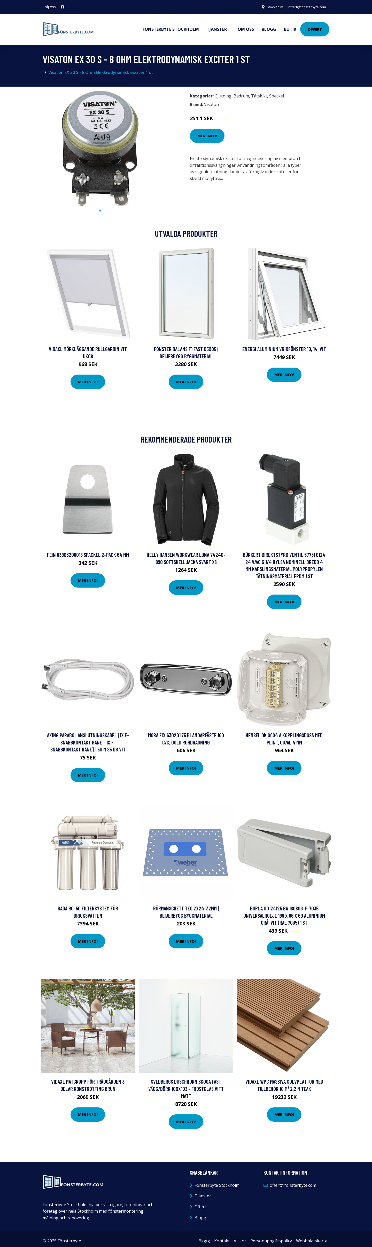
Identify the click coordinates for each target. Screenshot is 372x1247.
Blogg (269, 27)
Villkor (240, 1237)
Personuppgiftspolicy (271, 1237)
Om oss (246, 27)
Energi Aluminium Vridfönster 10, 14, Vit (284, 345)
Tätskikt (259, 92)
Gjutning (223, 92)
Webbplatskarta (311, 1237)
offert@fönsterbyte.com (305, 6)
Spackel (276, 92)
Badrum (241, 92)
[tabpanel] (100, 144)
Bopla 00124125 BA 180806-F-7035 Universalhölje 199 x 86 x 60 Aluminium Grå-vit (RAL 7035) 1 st (284, 911)
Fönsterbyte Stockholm (171, 27)
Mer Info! (207, 132)
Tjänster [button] (217, 27)
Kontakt (222, 1237)
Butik (290, 27)
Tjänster (203, 1192)
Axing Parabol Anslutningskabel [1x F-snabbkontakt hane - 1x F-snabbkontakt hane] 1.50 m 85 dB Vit (88, 738)
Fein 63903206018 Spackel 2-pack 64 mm (88, 551)
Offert (315, 27)
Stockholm (270, 6)
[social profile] (62, 7)
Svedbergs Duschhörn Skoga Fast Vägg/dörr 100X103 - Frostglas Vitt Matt (186, 1085)
